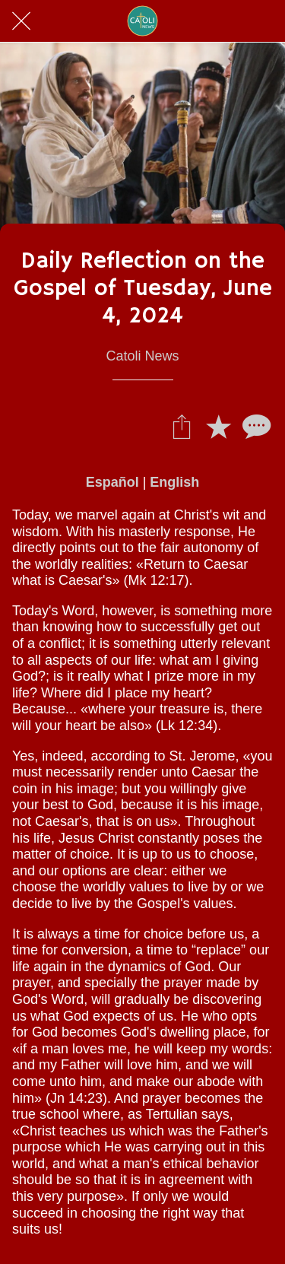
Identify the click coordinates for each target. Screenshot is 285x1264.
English (174, 482)
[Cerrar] (21, 21)
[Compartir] (181, 426)
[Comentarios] (254, 426)
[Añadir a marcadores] (218, 426)
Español (112, 482)
